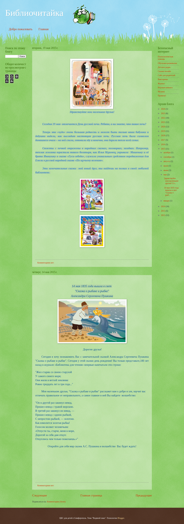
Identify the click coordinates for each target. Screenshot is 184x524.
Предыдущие (144, 495)
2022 (163, 118)
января (167, 201)
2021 (163, 122)
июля (166, 166)
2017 (163, 140)
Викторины (163, 79)
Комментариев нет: (46, 263)
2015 (163, 149)
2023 (163, 113)
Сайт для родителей (166, 75)
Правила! (162, 96)
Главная (43, 29)
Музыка (161, 91)
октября (167, 152)
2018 (163, 135)
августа (167, 161)
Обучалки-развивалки (167, 63)
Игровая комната (165, 87)
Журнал (161, 83)
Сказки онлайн (164, 71)
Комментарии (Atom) (56, 502)
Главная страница (91, 495)
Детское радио (164, 67)
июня (166, 170)
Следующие (39, 495)
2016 (163, 144)
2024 (163, 109)
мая (165, 175)
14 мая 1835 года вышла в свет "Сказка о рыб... (171, 191)
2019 (163, 131)
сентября (168, 157)
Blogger (121, 518)
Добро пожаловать (20, 29)
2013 (163, 211)
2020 (163, 127)
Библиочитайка (34, 13)
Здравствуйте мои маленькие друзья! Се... (170, 180)
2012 (163, 215)
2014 (163, 206)
